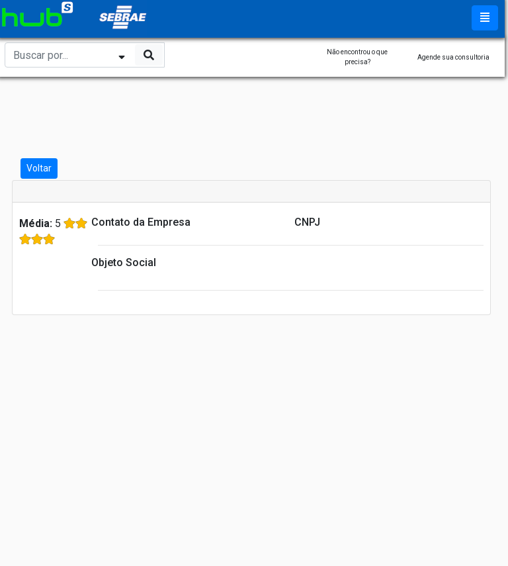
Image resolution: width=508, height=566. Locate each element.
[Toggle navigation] (485, 17)
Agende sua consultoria (453, 57)
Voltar (39, 168)
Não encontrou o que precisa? (357, 57)
